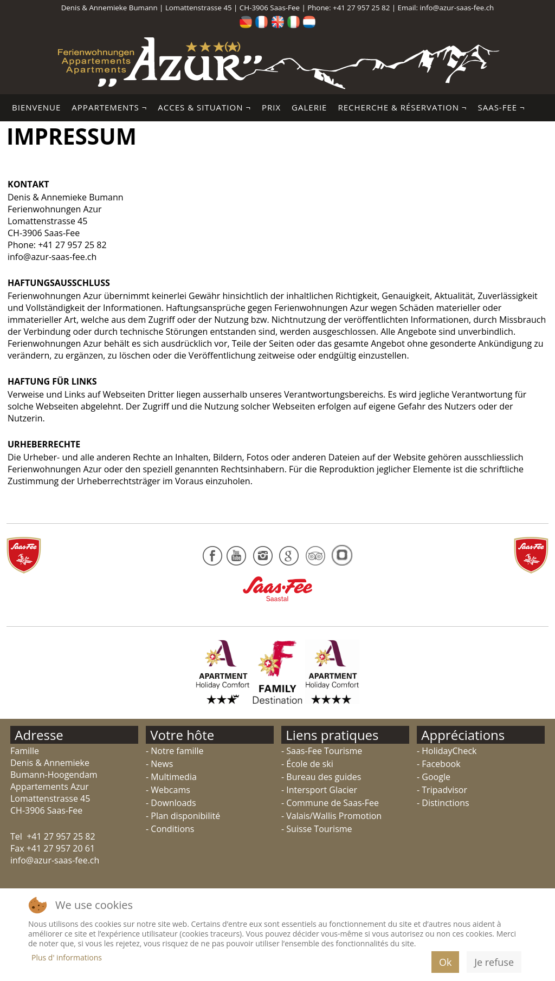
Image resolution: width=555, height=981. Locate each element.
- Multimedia (171, 777)
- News (159, 764)
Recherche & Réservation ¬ (402, 107)
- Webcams (168, 790)
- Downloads (171, 803)
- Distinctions (443, 803)
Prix (271, 107)
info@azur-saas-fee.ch (457, 7)
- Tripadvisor (442, 790)
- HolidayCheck (446, 751)
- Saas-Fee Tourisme (321, 751)
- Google (433, 777)
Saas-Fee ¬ (501, 107)
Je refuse (494, 962)
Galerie (309, 107)
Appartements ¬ (109, 107)
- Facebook (439, 764)
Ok (445, 962)
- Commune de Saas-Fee (330, 803)
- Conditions (170, 829)
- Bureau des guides (321, 777)
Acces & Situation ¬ (204, 107)
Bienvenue (36, 107)
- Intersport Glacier (319, 790)
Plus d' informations (66, 957)
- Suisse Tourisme (316, 829)
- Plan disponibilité (183, 816)
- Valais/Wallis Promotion (331, 816)
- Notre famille (175, 751)
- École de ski (307, 764)
